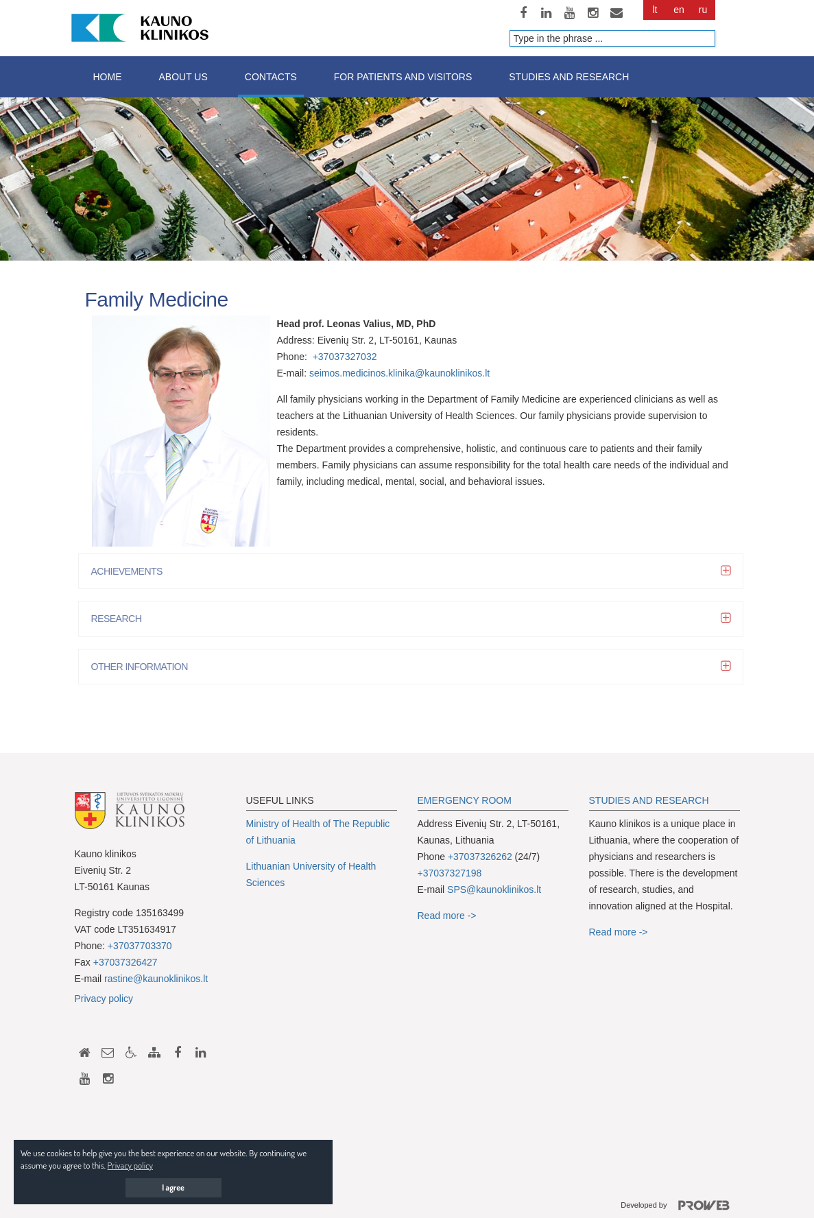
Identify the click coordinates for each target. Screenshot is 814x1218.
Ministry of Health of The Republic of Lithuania (318, 832)
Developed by (680, 1205)
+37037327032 (345, 356)
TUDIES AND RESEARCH (652, 800)
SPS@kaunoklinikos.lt (494, 889)
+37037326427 (125, 962)
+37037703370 (140, 945)
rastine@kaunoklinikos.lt (156, 978)
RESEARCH (120, 618)
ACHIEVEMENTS (130, 571)
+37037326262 (480, 856)
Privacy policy (104, 998)
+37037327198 (450, 873)
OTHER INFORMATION (143, 666)
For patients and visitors (403, 76)
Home (107, 76)
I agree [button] (173, 1187)
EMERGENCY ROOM (465, 800)
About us (183, 76)
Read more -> (447, 915)
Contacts (271, 76)
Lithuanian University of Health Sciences (311, 874)
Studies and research (569, 76)
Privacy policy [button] (130, 1165)
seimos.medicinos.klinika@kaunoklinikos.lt (399, 373)
